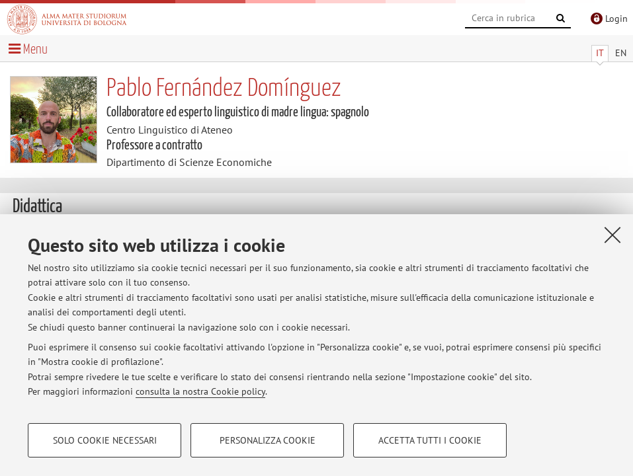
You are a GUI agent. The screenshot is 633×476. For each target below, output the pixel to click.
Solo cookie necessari (105, 440)
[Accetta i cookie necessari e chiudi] (612, 234)
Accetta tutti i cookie (430, 440)
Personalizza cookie (268, 440)
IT (600, 53)
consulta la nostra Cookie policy (200, 391)
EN (620, 53)
